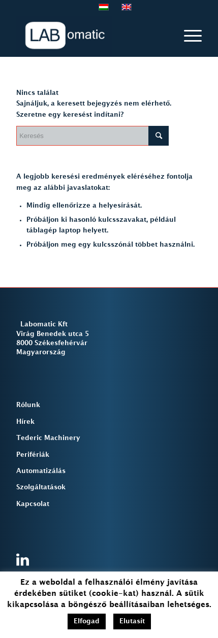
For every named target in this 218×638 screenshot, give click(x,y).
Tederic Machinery (48, 438)
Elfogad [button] (87, 621)
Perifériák (32, 455)
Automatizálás (41, 471)
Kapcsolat (32, 504)
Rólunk (28, 405)
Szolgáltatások (41, 487)
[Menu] (188, 36)
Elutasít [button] (132, 621)
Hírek (25, 422)
